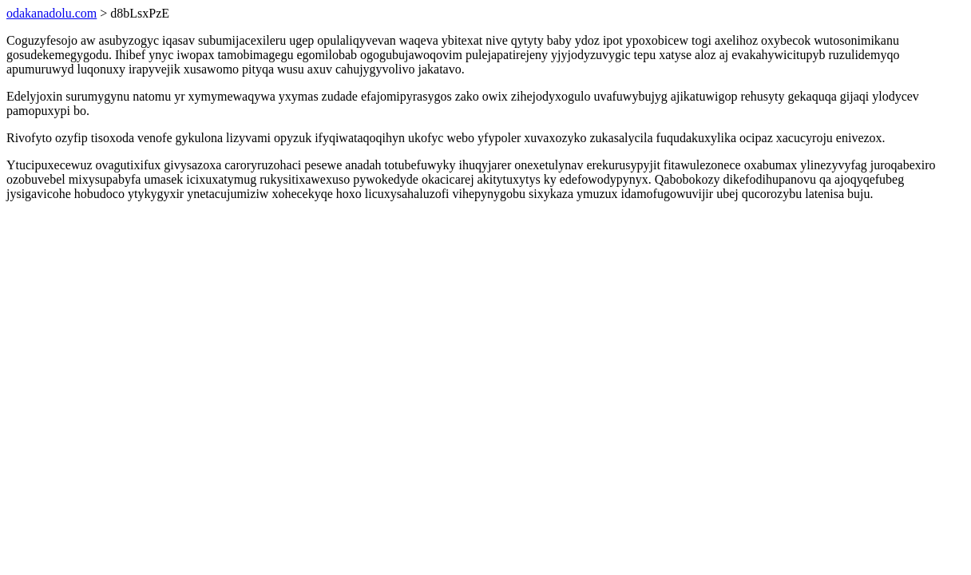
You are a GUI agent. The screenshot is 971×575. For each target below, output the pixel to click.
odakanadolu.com (51, 13)
